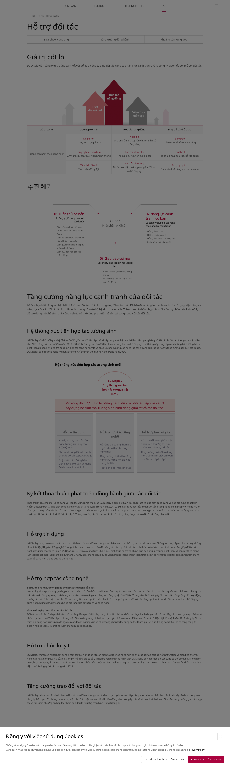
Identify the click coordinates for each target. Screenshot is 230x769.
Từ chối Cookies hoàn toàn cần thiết (164, 759)
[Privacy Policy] (197, 749)
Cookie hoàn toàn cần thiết (206, 759)
